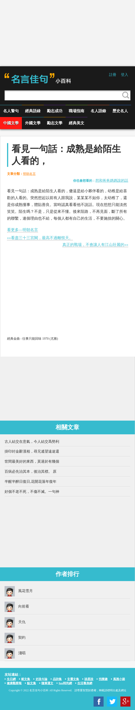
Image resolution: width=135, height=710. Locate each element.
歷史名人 (120, 111)
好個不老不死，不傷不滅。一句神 (32, 492)
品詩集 (57, 679)
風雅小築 (119, 679)
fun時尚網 (65, 683)
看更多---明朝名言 (22, 230)
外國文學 (33, 123)
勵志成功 (54, 111)
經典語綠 (33, 111)
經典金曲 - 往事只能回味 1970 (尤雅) (32, 338)
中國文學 (11, 123)
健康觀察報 (14, 683)
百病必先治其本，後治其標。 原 (30, 471)
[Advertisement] (67, 33)
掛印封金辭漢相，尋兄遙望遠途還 (32, 451)
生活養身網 (84, 683)
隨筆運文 (47, 683)
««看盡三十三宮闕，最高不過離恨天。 (40, 238)
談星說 (88, 679)
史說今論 (41, 679)
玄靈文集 (73, 679)
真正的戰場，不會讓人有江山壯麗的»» (95, 245)
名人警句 (11, 111)
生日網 (11, 679)
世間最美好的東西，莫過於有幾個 (32, 461)
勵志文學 (54, 123)
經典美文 (76, 123)
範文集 (25, 679)
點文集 (31, 683)
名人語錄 (98, 111)
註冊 (112, 75)
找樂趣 (103, 679)
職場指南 (76, 111)
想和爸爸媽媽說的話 (111, 180)
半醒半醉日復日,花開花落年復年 (30, 481)
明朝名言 (29, 174)
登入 (124, 75)
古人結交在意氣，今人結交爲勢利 (32, 441)
